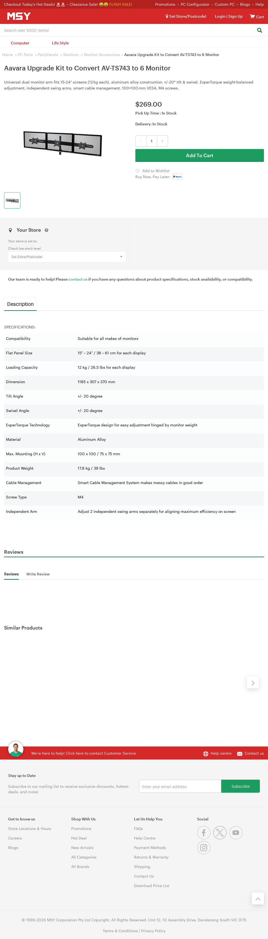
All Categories (83, 857)
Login (220, 16)
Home (7, 54)
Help (259, 4)
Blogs (245, 4)
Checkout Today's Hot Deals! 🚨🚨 (35, 4)
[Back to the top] (258, 898)
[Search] (259, 30)
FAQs (138, 828)
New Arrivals (82, 847)
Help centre (221, 753)
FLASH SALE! (120, 4)
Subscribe (241, 786)
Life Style (60, 43)
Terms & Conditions (120, 930)
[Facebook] (205, 838)
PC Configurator (195, 4)
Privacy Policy (153, 930)
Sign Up (235, 16)
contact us (78, 279)
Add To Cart (199, 155)
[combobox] (134, 30)
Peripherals (48, 54)
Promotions (165, 4)
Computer (20, 43)
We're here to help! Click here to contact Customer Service (83, 753)
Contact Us (144, 876)
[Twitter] (221, 838)
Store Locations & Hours (29, 828)
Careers (15, 838)
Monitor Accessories (102, 54)
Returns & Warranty (151, 857)
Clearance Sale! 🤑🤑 (89, 4)
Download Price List (151, 885)
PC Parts (25, 54)
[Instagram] (204, 853)
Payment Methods (150, 847)
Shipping (142, 866)
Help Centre (144, 838)
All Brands (80, 866)
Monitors (71, 54)
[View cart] (252, 16)
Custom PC (225, 4)
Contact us (254, 753)
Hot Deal (79, 838)
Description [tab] (20, 303)
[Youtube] (236, 838)
